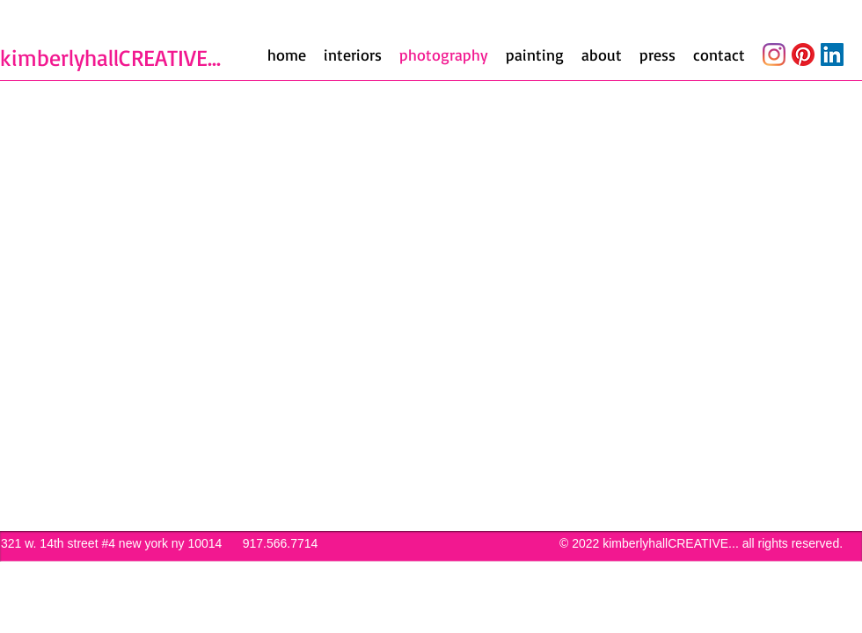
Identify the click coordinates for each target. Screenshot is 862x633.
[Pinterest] (803, 54)
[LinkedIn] (832, 54)
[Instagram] (774, 54)
